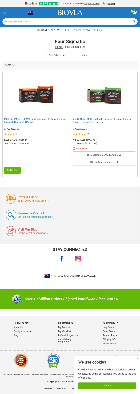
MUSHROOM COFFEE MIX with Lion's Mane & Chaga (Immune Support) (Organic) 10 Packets (35, 120)
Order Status (109, 331)
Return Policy (109, 343)
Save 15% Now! (49, 30)
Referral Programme (68, 335)
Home (59, 46)
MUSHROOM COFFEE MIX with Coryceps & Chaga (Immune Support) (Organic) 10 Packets (102, 120)
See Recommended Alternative (104, 155)
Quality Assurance (23, 331)
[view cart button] (135, 13)
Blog (16, 335)
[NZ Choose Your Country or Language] (31, 13)
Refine (84, 55)
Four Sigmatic (13, 129)
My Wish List (64, 331)
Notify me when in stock (104, 162)
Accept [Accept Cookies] (107, 385)
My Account (64, 327)
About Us (18, 327)
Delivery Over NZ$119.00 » (83, 30)
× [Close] (138, 359)
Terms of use (61, 389)
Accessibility (47, 389)
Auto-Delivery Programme (64, 340)
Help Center (108, 327)
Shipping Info (109, 339)
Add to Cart (12, 170)
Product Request (111, 335)
